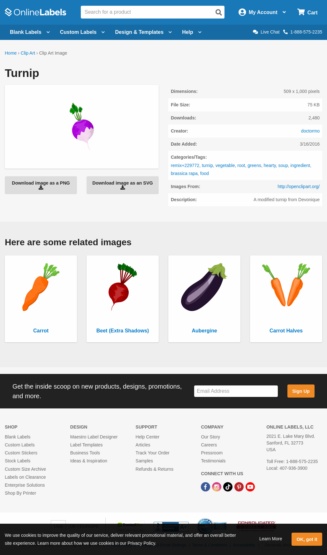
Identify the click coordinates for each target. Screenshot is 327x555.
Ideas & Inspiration (88, 460)
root (241, 165)
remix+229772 (185, 165)
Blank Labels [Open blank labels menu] (30, 32)
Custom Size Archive (25, 469)
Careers (209, 444)
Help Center (148, 436)
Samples (144, 460)
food (204, 173)
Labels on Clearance (25, 477)
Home (11, 53)
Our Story (210, 436)
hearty (270, 165)
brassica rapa (184, 173)
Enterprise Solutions (25, 485)
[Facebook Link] (206, 486)
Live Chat (266, 32)
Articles (143, 444)
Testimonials (213, 460)
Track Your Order (153, 452)
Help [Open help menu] (192, 32)
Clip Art (28, 53)
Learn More (270, 538)
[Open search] (218, 12)
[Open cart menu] (307, 12)
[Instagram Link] (217, 486)
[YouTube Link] (250, 486)
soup (283, 165)
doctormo (310, 130)
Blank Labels (17, 436)
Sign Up (300, 391)
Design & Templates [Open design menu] (143, 32)
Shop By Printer (20, 493)
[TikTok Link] (228, 486)
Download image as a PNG (41, 185)
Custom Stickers (21, 452)
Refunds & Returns (154, 469)
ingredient (300, 165)
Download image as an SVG (122, 185)
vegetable (225, 165)
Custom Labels (19, 444)
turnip (207, 165)
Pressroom (212, 452)
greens (254, 165)
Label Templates (86, 444)
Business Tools (85, 452)
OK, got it (307, 539)
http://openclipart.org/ (299, 186)
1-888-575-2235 (302, 31)
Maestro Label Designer (94, 436)
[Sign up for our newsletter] (236, 391)
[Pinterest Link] (239, 486)
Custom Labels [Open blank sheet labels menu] (82, 32)
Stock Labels (17, 460)
